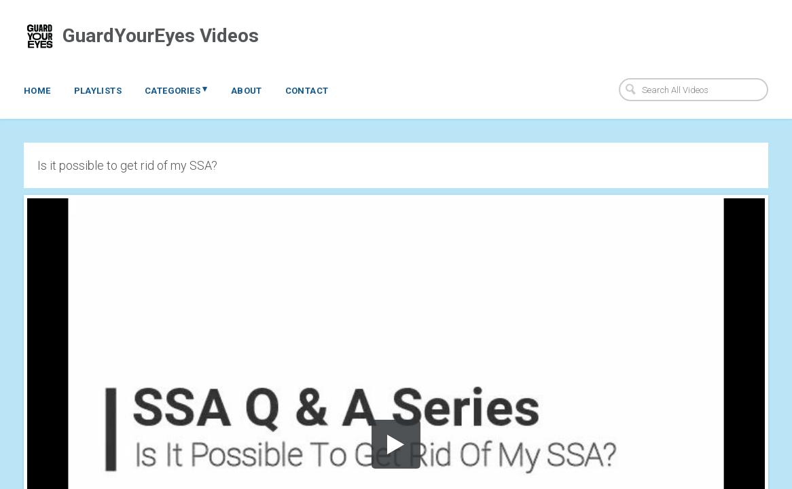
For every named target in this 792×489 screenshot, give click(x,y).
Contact (307, 91)
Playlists (98, 91)
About (246, 91)
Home (37, 91)
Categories (176, 90)
